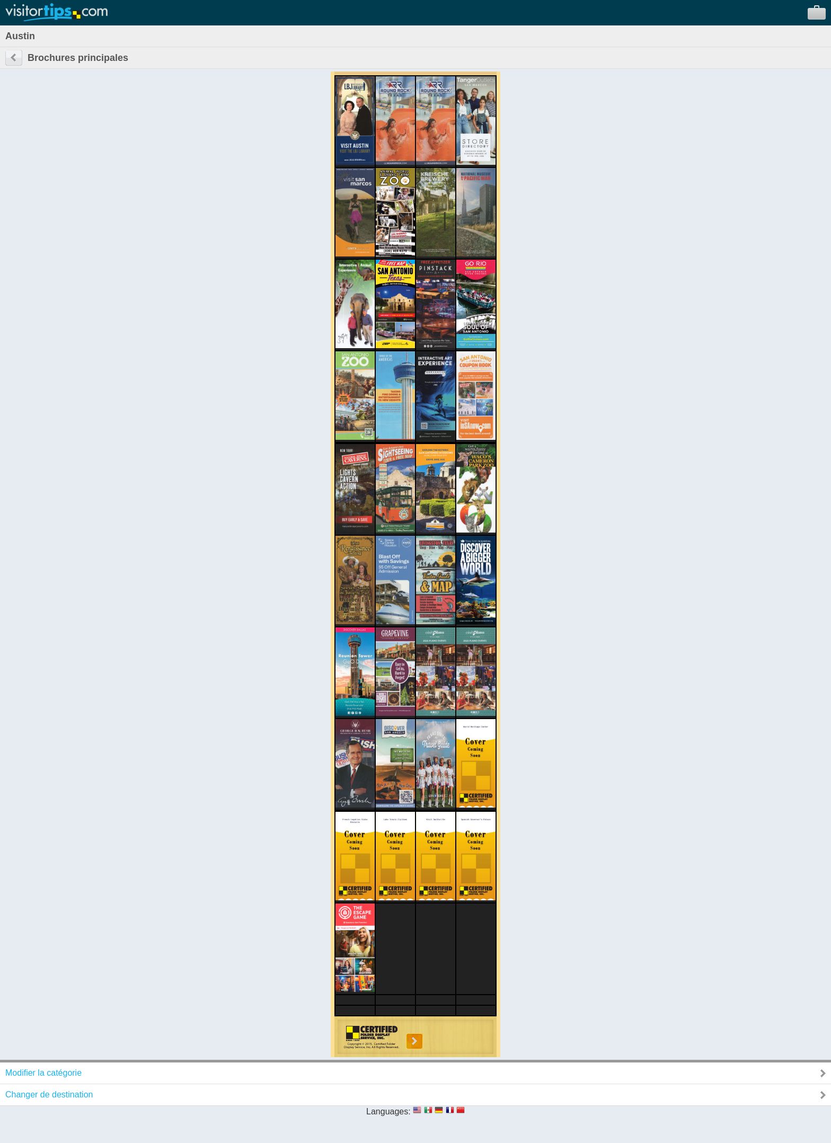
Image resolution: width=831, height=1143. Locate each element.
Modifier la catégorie (43, 1072)
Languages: (388, 1111)
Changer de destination (49, 1094)
